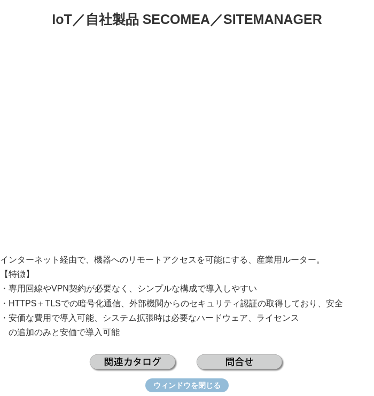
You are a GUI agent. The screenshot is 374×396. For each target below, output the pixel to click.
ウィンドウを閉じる (187, 385)
